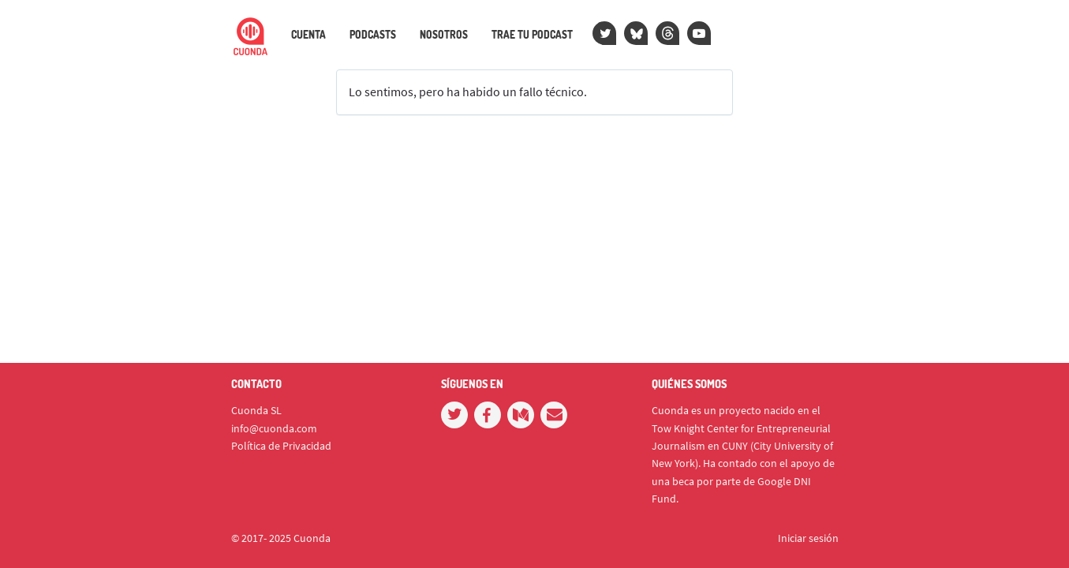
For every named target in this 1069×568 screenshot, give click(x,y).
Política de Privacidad (281, 446)
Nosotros (444, 34)
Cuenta (308, 34)
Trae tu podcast (532, 34)
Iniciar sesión (808, 538)
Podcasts (372, 34)
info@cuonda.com (274, 428)
